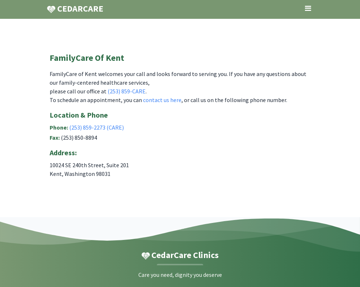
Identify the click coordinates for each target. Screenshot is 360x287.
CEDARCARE (75, 8)
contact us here (162, 100)
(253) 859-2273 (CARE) (96, 127)
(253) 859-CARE (127, 91)
